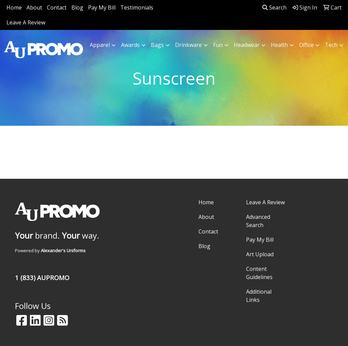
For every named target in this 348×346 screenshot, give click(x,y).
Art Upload (260, 254)
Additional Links (259, 296)
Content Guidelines (259, 273)
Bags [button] (157, 45)
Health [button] (279, 45)
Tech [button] (331, 45)
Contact (57, 7)
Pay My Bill (102, 7)
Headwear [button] (247, 45)
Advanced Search (258, 221)
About (34, 7)
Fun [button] (218, 45)
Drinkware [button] (188, 45)
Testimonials (136, 7)
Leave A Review (25, 22)
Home (14, 7)
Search (274, 7)
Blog (77, 7)
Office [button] (306, 45)
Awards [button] (130, 45)
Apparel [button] (100, 45)
